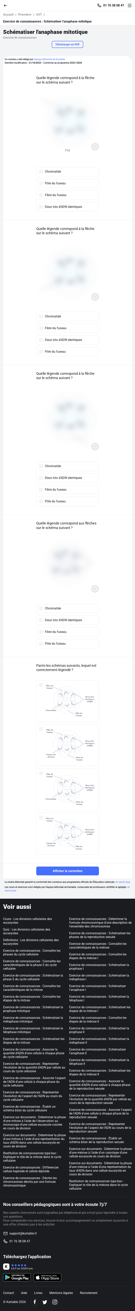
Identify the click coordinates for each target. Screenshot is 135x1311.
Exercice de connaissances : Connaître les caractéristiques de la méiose (98, 945)
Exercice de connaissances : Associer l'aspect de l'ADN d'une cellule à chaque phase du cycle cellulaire (34, 1081)
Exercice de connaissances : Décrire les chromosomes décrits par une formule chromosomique (30, 1181)
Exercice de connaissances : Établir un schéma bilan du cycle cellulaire (29, 1108)
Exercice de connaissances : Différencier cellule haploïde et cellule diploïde (31, 1169)
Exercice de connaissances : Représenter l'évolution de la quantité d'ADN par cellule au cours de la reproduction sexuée (100, 1099)
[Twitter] (45, 1302)
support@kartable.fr (23, 1233)
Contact (8, 1293)
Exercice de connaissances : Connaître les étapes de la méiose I (98, 956)
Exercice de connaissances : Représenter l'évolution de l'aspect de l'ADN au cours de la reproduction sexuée (100, 1127)
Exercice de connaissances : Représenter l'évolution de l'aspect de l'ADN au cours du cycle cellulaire (32, 1096)
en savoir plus (122, 882)
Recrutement (88, 1293)
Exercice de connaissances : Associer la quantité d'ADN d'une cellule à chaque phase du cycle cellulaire (33, 1053)
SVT (39, 14)
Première (24, 14)
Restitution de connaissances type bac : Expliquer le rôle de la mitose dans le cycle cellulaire (32, 1156)
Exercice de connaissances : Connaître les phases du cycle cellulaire (32, 952)
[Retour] (7, 5)
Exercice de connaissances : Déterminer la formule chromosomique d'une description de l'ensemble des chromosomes (100, 922)
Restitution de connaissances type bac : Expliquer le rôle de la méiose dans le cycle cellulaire (98, 1184)
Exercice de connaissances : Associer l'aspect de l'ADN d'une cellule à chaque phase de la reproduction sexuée (100, 1113)
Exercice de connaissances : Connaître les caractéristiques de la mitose (32, 988)
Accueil (8, 14)
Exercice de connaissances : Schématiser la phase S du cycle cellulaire (33, 977)
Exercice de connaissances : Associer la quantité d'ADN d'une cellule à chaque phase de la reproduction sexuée (99, 1084)
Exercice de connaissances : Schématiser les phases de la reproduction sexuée (99, 935)
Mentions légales (61, 1293)
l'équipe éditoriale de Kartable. (49, 59)
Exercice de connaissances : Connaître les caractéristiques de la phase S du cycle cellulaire (32, 964)
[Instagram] (55, 1302)
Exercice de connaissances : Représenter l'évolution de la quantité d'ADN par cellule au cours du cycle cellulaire (34, 1067)
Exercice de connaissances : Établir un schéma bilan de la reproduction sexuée (96, 1140)
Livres (38, 1293)
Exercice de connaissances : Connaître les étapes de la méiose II (98, 1019)
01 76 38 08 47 (113, 5)
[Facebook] (35, 1302)
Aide (24, 1293)
